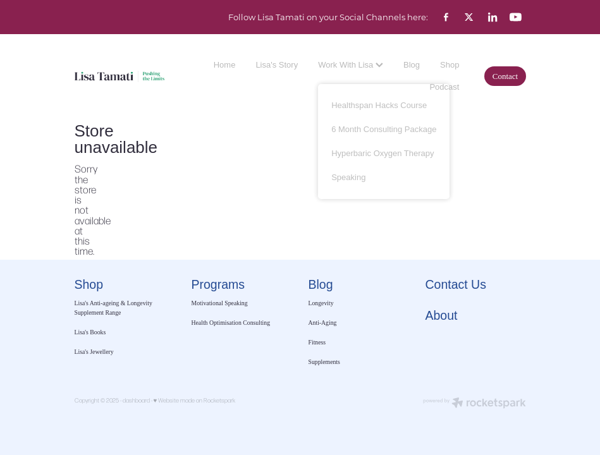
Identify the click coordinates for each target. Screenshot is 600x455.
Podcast (444, 87)
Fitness (317, 342)
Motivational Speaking (220, 303)
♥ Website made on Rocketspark (195, 400)
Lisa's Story (276, 65)
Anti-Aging (323, 322)
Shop (449, 65)
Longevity (321, 303)
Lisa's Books (90, 332)
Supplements (324, 361)
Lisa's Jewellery (94, 351)
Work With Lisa (350, 65)
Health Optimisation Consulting (231, 322)
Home (225, 65)
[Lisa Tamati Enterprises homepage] (120, 76)
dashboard (136, 400)
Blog (411, 65)
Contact (505, 76)
